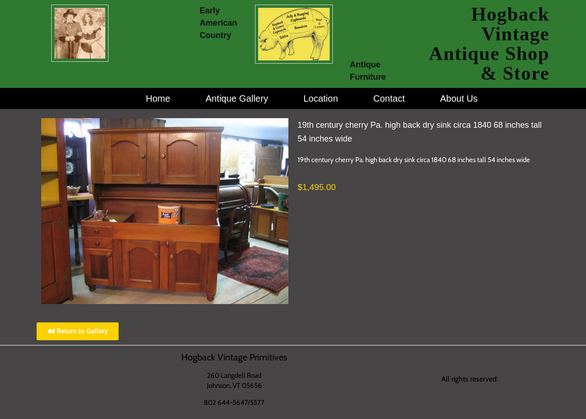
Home (158, 98)
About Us (458, 98)
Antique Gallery (237, 98)
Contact (389, 98)
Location (321, 98)
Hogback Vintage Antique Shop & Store (489, 44)
